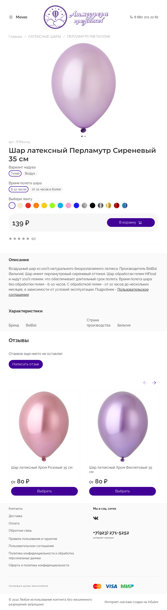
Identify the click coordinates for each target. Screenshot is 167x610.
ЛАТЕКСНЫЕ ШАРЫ (44, 37)
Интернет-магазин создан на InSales (131, 602)
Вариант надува (22, 167)
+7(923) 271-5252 (111, 532)
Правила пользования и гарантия (33, 539)
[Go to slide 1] (82, 136)
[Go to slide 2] (85, 136)
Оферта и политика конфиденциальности (39, 565)
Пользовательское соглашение (31, 546)
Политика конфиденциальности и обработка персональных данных (41, 555)
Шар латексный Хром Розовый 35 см (41, 467)
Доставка (15, 516)
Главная (15, 37)
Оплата (14, 523)
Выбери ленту (20, 199)
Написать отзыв (25, 364)
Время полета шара (25, 183)
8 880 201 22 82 (144, 17)
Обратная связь (20, 530)
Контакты (15, 508)
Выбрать (44, 491)
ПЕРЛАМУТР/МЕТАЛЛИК (88, 37)
